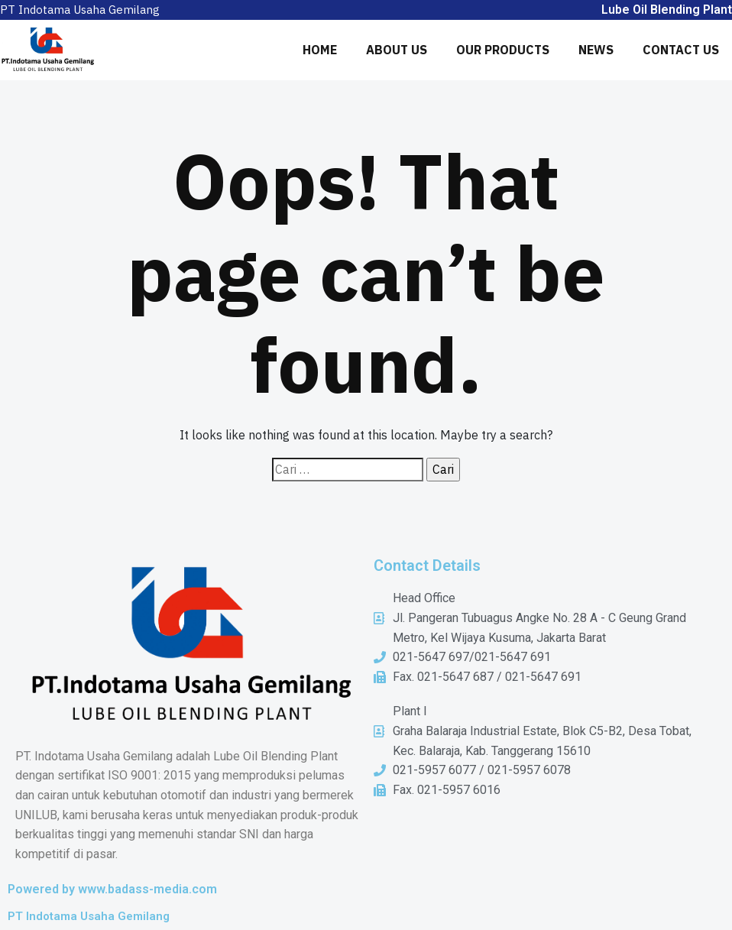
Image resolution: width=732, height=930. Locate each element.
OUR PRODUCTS (502, 49)
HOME (320, 49)
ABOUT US (396, 49)
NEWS (596, 49)
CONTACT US (681, 49)
